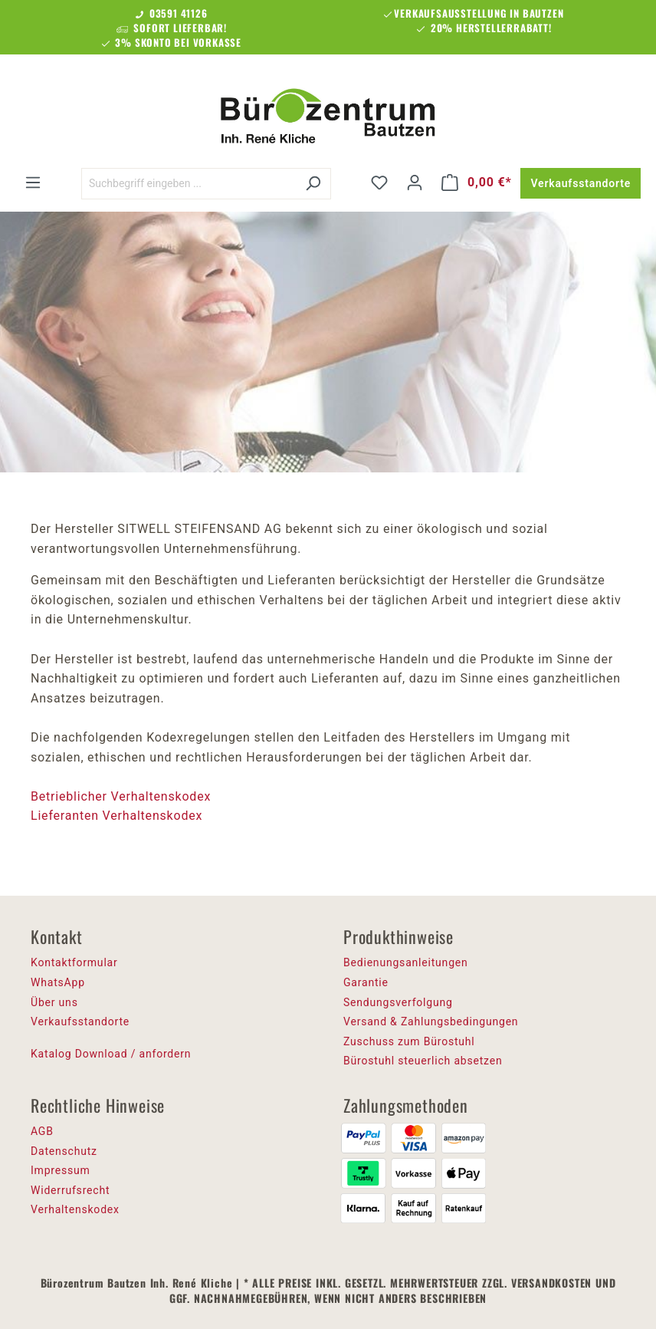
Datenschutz (64, 1151)
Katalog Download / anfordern (111, 1054)
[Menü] (33, 182)
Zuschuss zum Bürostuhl (409, 1041)
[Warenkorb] (476, 182)
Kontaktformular (74, 962)
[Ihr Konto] (414, 182)
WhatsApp (58, 982)
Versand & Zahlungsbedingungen (430, 1021)
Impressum (60, 1170)
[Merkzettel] (379, 182)
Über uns (54, 1002)
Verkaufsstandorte (580, 183)
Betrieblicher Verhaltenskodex (123, 796)
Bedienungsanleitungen (405, 962)
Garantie (366, 982)
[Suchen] (313, 183)
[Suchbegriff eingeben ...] (188, 183)
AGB (42, 1131)
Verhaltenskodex (75, 1209)
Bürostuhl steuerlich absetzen (422, 1060)
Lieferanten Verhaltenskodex (116, 815)
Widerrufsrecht (70, 1190)
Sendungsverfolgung (398, 1002)
